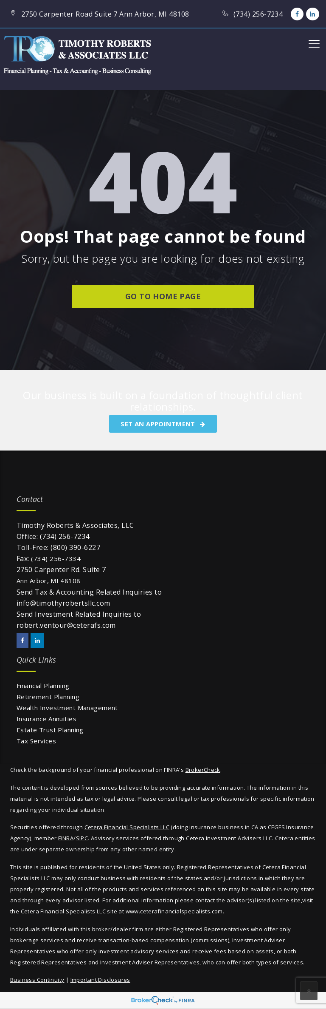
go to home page (163, 296)
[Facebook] (297, 14)
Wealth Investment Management (67, 707)
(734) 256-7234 (65, 536)
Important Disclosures (100, 979)
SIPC (82, 838)
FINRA (65, 838)
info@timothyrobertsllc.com (63, 603)
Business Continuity (37, 979)
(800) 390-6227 (75, 547)
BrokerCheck (202, 770)
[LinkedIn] (312, 14)
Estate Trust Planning (50, 730)
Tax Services (36, 741)
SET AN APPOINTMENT (163, 423)
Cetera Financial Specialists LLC (126, 827)
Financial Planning (43, 685)
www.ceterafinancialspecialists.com (174, 911)
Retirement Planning (48, 696)
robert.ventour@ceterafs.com (66, 625)
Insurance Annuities (46, 718)
